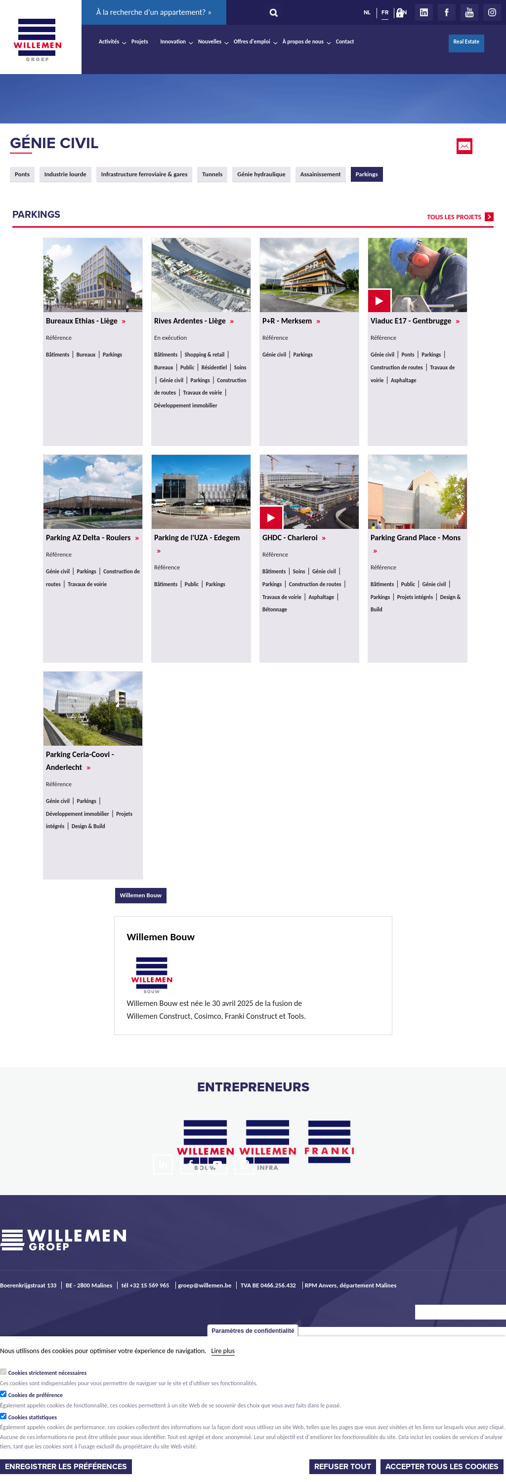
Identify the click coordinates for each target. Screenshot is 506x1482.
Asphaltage (404, 380)
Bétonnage (274, 609)
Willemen (37, 40)
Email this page (465, 146)
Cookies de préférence (35, 1395)
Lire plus (223, 1351)
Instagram (492, 12)
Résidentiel (214, 367)
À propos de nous (303, 41)
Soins (240, 367)
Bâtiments (57, 354)
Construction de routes (397, 367)
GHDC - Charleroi (294, 537)
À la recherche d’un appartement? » (153, 12)
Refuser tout (342, 1467)
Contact (345, 41)
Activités (109, 41)
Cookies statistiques (32, 1417)
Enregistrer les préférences (66, 1467)
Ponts (22, 174)
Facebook (447, 12)
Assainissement (320, 174)
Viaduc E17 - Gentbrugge (415, 320)
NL (367, 12)
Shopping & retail (205, 354)
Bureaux (86, 354)
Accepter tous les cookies (442, 1467)
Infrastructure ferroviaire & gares (144, 174)
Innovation (173, 41)
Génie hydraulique (261, 174)
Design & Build (88, 826)
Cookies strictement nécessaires (47, 1372)
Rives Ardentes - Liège (194, 320)
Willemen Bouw (143, 894)
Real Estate (466, 41)
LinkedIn (424, 12)
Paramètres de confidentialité (252, 1330)
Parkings (112, 354)
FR (384, 12)
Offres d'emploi (252, 41)
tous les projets (454, 216)
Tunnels (212, 174)
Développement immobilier (185, 405)
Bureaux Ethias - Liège (86, 320)
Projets (139, 41)
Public (187, 367)
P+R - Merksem (291, 320)
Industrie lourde (65, 174)
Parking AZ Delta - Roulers (92, 537)
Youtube (469, 12)
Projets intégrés (415, 597)
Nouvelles (209, 41)
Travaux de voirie (202, 392)
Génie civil (54, 143)
